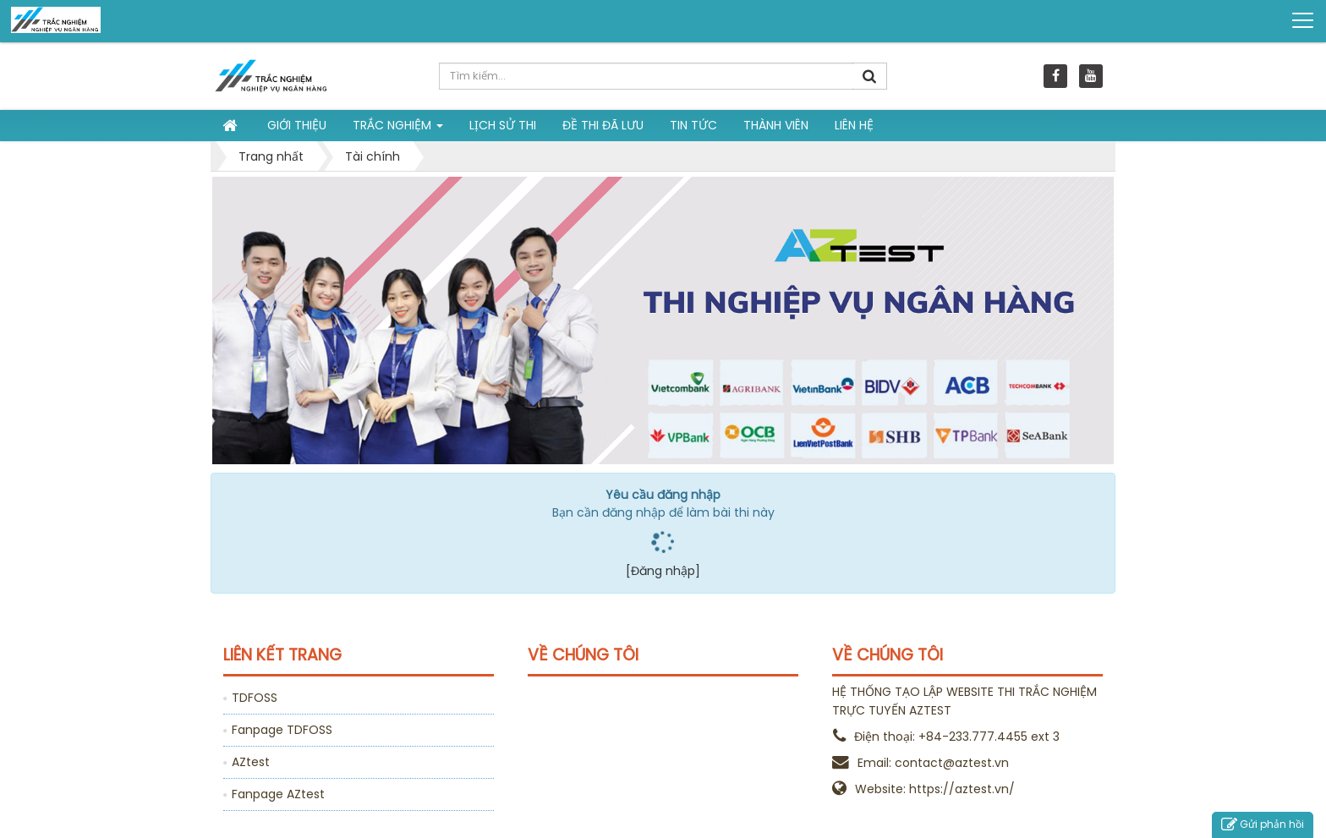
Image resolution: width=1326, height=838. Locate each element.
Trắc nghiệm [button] (398, 128)
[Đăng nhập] (663, 570)
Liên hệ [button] (854, 125)
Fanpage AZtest (278, 794)
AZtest (251, 761)
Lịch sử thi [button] (502, 125)
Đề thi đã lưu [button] (603, 125)
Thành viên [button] (775, 125)
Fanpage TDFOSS (282, 729)
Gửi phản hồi (1262, 825)
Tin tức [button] (693, 125)
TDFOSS (254, 697)
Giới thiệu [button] (296, 125)
